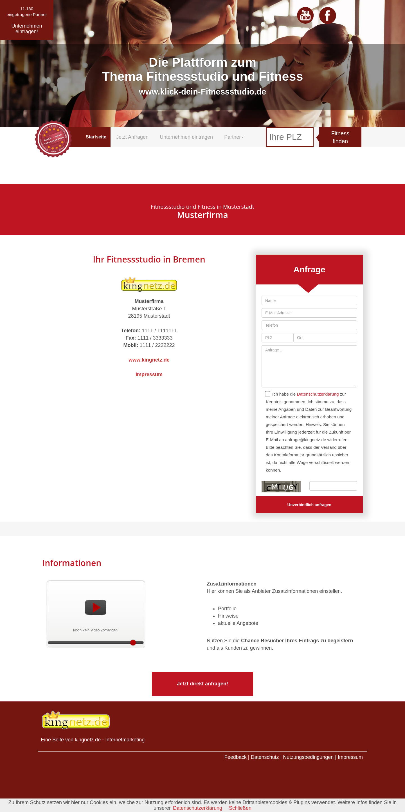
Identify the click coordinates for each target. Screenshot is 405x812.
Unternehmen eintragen (186, 137)
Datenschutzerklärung (318, 394)
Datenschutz (265, 757)
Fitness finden (340, 137)
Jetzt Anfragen (132, 137)
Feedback (235, 757)
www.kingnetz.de (149, 360)
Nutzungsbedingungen (308, 757)
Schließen (240, 808)
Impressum (149, 374)
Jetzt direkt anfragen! (202, 684)
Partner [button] (234, 137)
